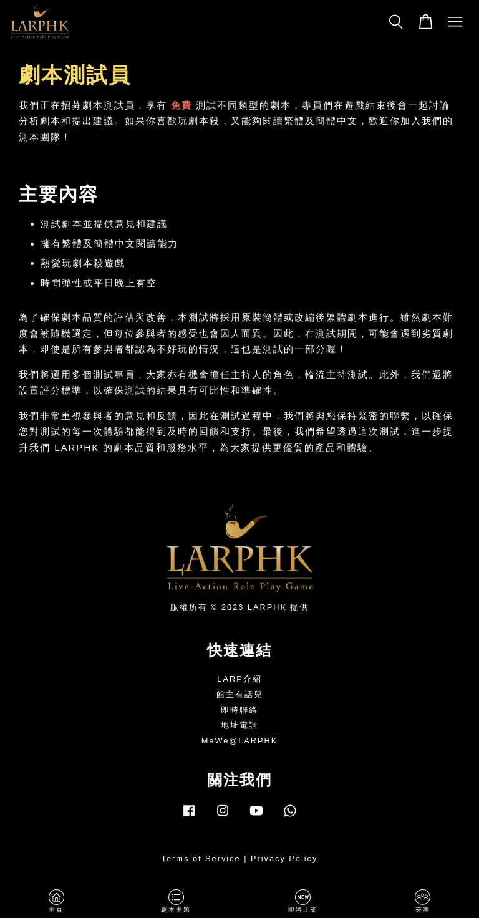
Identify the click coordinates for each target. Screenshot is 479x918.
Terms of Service (201, 858)
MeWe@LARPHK (239, 740)
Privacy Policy (284, 858)
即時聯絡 (239, 710)
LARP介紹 (239, 679)
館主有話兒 (239, 694)
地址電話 (239, 725)
